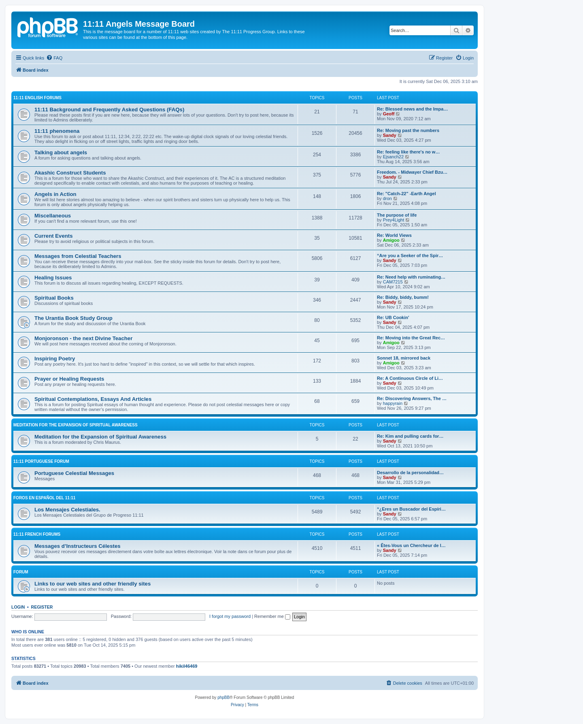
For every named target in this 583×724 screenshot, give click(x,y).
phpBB (223, 697)
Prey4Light (393, 219)
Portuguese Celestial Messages (74, 473)
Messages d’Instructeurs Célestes (77, 546)
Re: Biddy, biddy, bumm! (403, 297)
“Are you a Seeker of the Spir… (410, 255)
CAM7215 (393, 281)
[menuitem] (54, 58)
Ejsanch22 (393, 156)
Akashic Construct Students (70, 173)
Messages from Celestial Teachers (77, 256)
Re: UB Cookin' (393, 317)
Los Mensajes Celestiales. (67, 510)
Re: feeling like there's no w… (408, 151)
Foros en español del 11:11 (44, 498)
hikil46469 (187, 666)
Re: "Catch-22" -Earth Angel (406, 193)
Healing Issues (53, 278)
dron (387, 198)
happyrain (392, 403)
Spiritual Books (54, 298)
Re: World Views (394, 235)
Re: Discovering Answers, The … (412, 398)
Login (18, 607)
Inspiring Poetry (54, 359)
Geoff (389, 113)
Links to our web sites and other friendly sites (92, 584)
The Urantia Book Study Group (73, 318)
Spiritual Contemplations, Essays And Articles (92, 399)
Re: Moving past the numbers (408, 130)
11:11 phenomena (56, 131)
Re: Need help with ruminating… (411, 277)
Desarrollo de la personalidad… (410, 472)
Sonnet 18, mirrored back (403, 358)
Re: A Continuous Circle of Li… (410, 378)
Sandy (389, 135)
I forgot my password (230, 616)
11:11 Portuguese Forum (41, 461)
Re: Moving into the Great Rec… (411, 337)
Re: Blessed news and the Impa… (412, 108)
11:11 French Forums (36, 534)
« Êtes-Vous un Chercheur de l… (411, 545)
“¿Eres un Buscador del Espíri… (411, 509)
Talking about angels (60, 152)
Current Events (53, 236)
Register (42, 607)
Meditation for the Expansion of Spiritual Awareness (75, 425)
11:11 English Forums (37, 98)
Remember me (272, 616)
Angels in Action (55, 194)
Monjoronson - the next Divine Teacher (83, 338)
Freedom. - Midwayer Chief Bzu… (412, 172)
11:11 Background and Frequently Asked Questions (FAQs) (109, 109)
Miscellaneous (52, 216)
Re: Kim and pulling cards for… (410, 436)
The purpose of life (397, 215)
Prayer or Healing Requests (69, 379)
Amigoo (391, 240)
